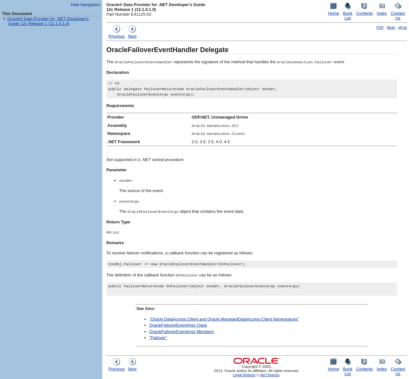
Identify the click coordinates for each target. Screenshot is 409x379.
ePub (402, 27)
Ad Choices (270, 375)
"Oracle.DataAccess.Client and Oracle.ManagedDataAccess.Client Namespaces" (224, 319)
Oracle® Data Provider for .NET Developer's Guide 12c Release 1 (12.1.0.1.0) (48, 21)
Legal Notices (244, 375)
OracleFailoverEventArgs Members (181, 331)
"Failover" (158, 338)
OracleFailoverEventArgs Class (178, 325)
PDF (380, 27)
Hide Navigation (85, 4)
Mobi (391, 27)
